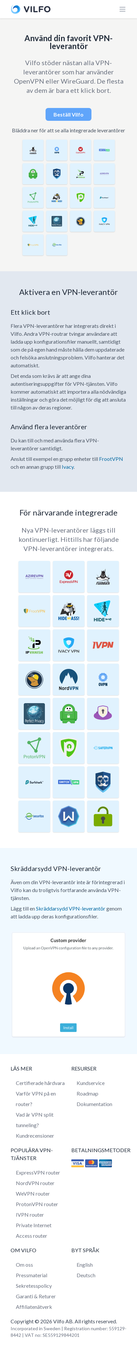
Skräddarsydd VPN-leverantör (70, 908)
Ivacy (68, 466)
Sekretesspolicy (34, 1286)
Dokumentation (94, 1104)
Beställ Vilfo (68, 114)
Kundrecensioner (35, 1135)
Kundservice (91, 1083)
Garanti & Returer (36, 1296)
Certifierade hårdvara (40, 1083)
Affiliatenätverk (34, 1307)
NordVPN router (35, 1183)
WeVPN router (33, 1193)
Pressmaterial (31, 1275)
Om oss (24, 1264)
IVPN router (30, 1214)
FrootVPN (111, 459)
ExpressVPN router (38, 1172)
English (85, 1264)
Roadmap (87, 1093)
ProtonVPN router (37, 1204)
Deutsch (86, 1275)
